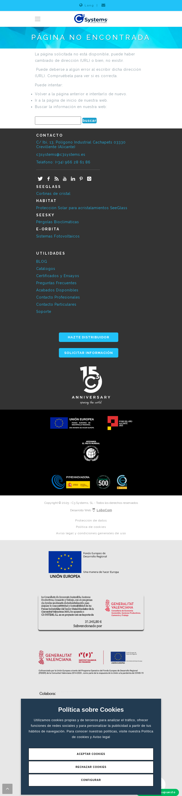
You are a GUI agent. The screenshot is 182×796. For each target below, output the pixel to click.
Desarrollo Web (91, 510)
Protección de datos (91, 520)
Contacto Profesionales (58, 297)
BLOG (41, 261)
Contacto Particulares (56, 304)
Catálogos (45, 269)
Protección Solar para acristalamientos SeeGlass (81, 208)
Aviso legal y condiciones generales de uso (91, 533)
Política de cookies (91, 527)
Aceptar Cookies (91, 754)
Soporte (43, 312)
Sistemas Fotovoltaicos (58, 236)
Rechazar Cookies (90, 767)
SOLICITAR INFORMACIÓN (88, 353)
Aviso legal (101, 737)
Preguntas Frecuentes (56, 283)
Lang (86, 5)
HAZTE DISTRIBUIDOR (88, 337)
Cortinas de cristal (53, 194)
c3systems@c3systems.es (60, 154)
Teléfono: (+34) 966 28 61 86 (63, 162)
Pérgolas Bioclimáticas (57, 222)
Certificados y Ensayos (57, 276)
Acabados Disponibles (57, 290)
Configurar (91, 780)
